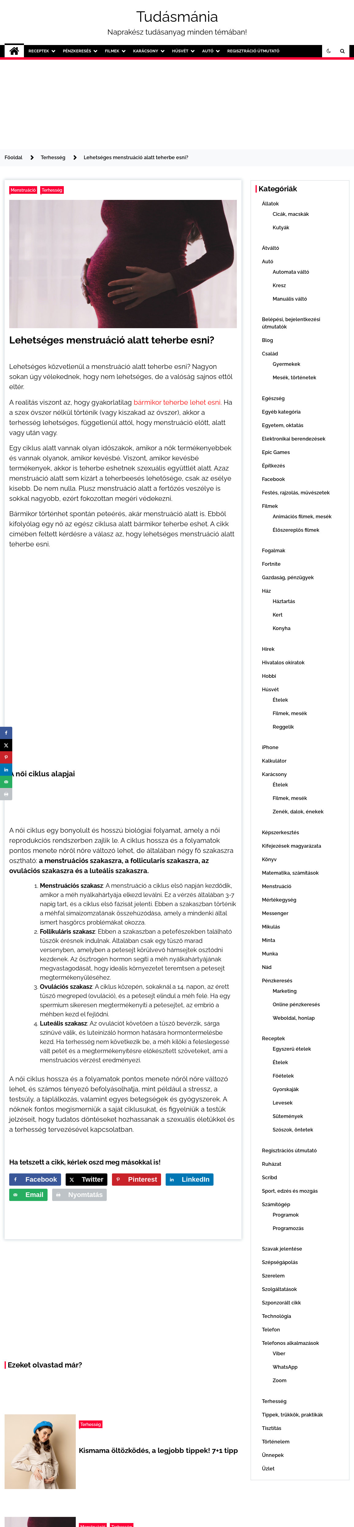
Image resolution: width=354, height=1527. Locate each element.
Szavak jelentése (282, 1249)
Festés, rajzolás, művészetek (296, 493)
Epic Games (276, 452)
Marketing (285, 991)
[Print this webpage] (79, 1195)
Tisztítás (271, 1428)
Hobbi (269, 676)
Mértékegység (279, 900)
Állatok (270, 204)
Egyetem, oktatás (282, 425)
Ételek (280, 700)
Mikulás (271, 927)
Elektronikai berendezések (293, 439)
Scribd (269, 1177)
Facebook (273, 479)
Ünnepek (273, 1455)
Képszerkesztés (280, 832)
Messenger (275, 913)
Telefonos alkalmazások (290, 1343)
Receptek (39, 51)
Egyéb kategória (281, 412)
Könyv (269, 859)
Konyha (282, 628)
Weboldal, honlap (294, 1018)
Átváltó (270, 248)
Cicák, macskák (291, 214)
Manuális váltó (290, 299)
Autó (208, 51)
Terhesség (52, 190)
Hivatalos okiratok (283, 663)
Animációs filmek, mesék (302, 517)
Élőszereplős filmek (296, 530)
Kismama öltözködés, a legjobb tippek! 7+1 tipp (158, 1450)
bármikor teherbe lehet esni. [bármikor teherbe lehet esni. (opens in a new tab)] (178, 402)
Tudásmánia (177, 16)
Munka (270, 954)
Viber (279, 1353)
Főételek (283, 1076)
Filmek (112, 51)
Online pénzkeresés (296, 1004)
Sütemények (288, 1116)
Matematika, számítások (290, 873)
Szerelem (273, 1276)
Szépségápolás (280, 1262)
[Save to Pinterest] (136, 1179)
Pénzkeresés (77, 51)
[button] (329, 51)
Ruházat (271, 1164)
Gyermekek (286, 364)
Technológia (276, 1316)
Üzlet (268, 1469)
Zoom (280, 1380)
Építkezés (273, 466)
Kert (278, 615)
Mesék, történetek (294, 378)
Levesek (283, 1103)
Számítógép (276, 1204)
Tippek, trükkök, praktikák (292, 1415)
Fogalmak (273, 550)
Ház (266, 591)
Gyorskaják (286, 1089)
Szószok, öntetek (293, 1130)
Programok (286, 1215)
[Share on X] (86, 1179)
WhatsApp (285, 1367)
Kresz (279, 285)
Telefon (271, 1330)
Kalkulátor (274, 761)
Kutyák (281, 228)
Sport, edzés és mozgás (290, 1191)
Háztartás (284, 601)
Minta (268, 940)
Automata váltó (291, 272)
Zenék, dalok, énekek (298, 812)
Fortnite (271, 564)
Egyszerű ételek (292, 1049)
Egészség (273, 398)
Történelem (276, 1442)
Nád (266, 967)
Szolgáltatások (279, 1289)
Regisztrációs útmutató (289, 1151)
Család (270, 354)
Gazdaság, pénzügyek (288, 577)
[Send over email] (28, 1195)
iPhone (270, 747)
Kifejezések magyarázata (291, 846)
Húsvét (180, 51)
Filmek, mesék (290, 713)
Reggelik (283, 727)
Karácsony (145, 51)
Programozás (288, 1228)
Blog (267, 340)
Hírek (268, 649)
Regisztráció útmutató (253, 51)
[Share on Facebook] (35, 1179)
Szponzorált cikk (281, 1303)
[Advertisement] (177, 104)
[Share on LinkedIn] (190, 1179)
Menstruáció (23, 190)
